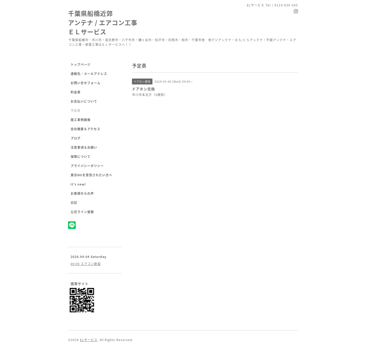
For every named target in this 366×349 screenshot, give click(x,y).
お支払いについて (84, 101)
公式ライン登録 (82, 212)
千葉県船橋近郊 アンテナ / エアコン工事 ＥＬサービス (102, 22)
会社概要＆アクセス (85, 129)
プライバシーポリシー (87, 165)
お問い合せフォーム (86, 83)
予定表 (76, 110)
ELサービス (88, 339)
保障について (81, 156)
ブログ (76, 138)
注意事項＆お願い (84, 147)
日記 (74, 202)
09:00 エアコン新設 (86, 263)
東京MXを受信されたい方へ (91, 175)
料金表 (76, 92)
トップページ (81, 64)
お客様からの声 (82, 193)
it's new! (78, 184)
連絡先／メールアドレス (89, 73)
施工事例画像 (81, 119)
